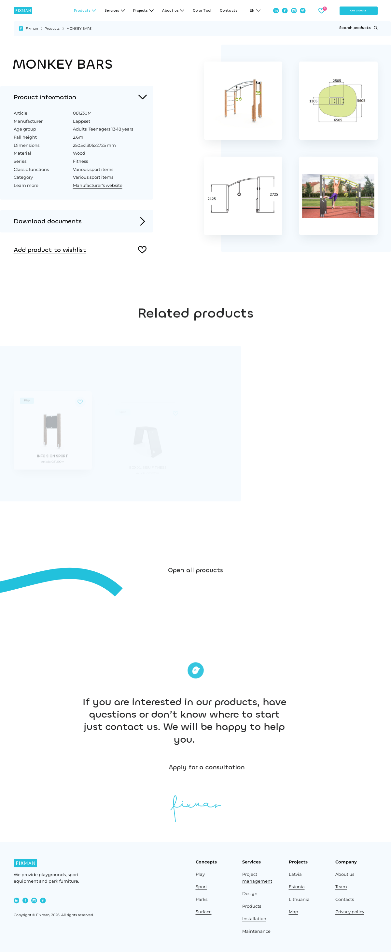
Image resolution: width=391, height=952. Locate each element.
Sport (201, 886)
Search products (358, 28)
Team (341, 886)
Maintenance (256, 931)
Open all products (195, 608)
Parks (201, 899)
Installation (254, 918)
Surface (204, 911)
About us (344, 874)
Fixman (32, 28)
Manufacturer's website (97, 185)
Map (293, 911)
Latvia (295, 874)
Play (200, 874)
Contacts (228, 10)
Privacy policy (349, 911)
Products (52, 28)
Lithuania (299, 899)
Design (250, 893)
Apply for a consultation (321, 767)
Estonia (297, 886)
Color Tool (202, 10)
